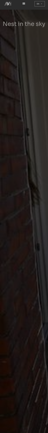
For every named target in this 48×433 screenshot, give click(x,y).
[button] (24, 3)
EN (39, 3)
